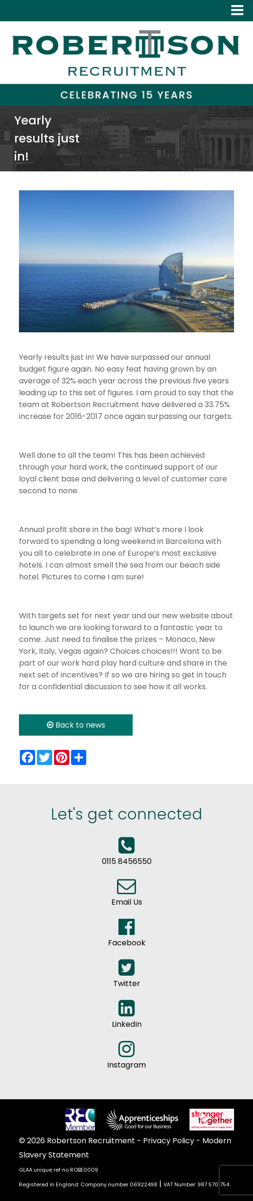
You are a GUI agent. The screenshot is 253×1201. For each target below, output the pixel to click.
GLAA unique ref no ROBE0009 (58, 1170)
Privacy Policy (168, 1140)
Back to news (76, 725)
